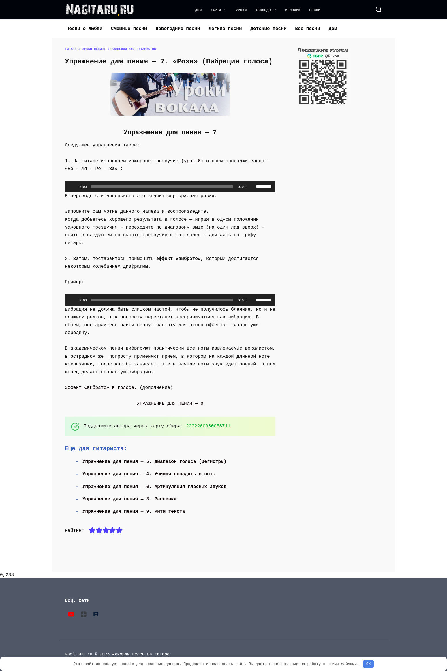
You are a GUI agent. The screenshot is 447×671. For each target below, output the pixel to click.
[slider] (162, 186)
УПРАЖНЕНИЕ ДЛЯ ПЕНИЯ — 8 (170, 403)
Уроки (241, 10)
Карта (215, 10)
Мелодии (293, 10)
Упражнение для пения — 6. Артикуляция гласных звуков (155, 487)
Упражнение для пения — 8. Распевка (130, 499)
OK (368, 663)
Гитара (70, 49)
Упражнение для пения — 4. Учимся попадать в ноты (149, 474)
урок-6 (192, 161)
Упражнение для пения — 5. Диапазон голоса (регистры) (155, 462)
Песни (314, 10)
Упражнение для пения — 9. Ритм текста (134, 511)
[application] (170, 186)
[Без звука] (252, 186)
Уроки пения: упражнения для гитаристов (119, 49)
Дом (198, 10)
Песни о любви (84, 29)
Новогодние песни (178, 29)
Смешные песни (129, 29)
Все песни (307, 29)
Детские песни (268, 29)
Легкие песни (225, 29)
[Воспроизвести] (72, 186)
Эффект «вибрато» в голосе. (101, 387)
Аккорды (263, 10)
